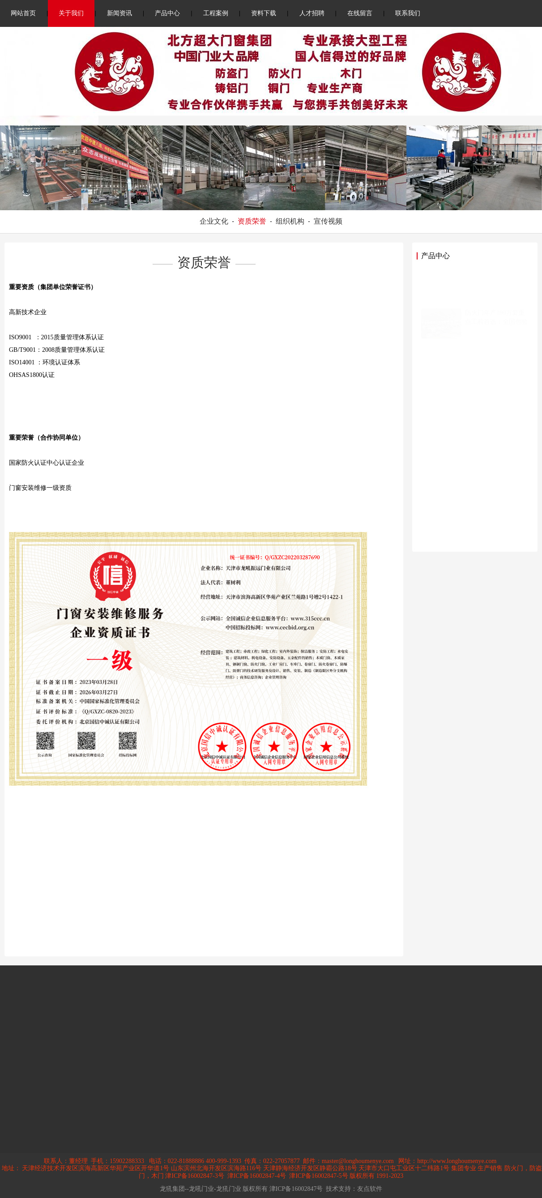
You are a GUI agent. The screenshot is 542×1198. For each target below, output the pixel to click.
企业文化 (214, 221)
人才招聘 (311, 13)
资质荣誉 (252, 221)
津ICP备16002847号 (296, 1188)
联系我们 (407, 13)
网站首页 (23, 13)
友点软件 (369, 1188)
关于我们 (71, 13)
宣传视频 (328, 221)
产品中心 (167, 13)
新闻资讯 (119, 13)
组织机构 (290, 221)
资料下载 (263, 13)
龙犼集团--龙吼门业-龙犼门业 (200, 1188)
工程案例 (215, 13)
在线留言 (359, 13)
